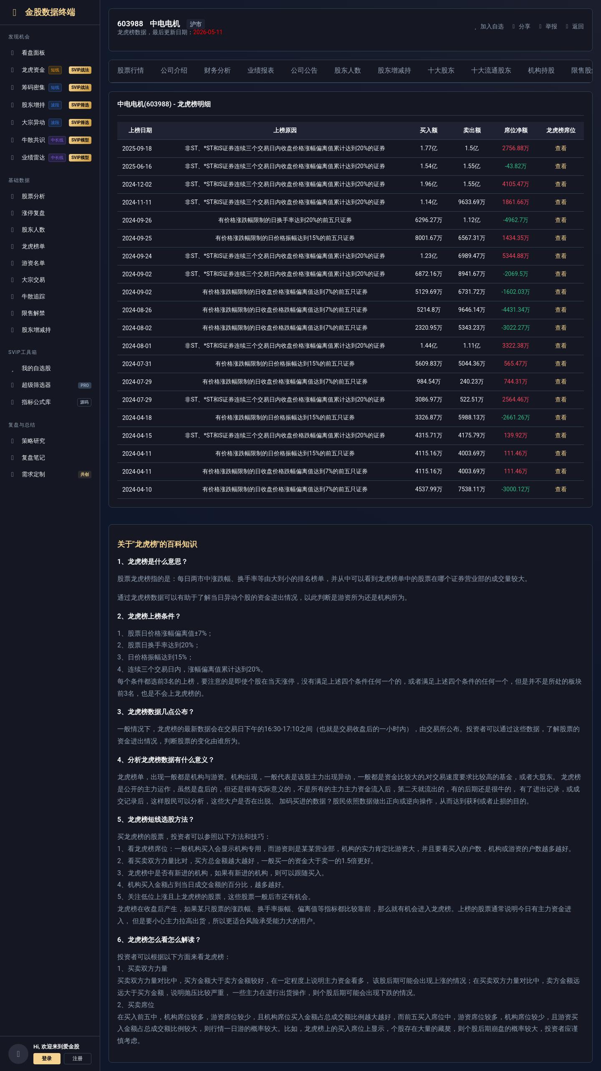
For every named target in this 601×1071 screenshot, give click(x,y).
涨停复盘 (26, 213)
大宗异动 (49, 123)
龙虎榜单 (26, 246)
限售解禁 (26, 313)
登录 (47, 1058)
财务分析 (217, 70)
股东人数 (26, 229)
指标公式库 (49, 402)
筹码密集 (49, 87)
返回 (573, 26)
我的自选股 (29, 368)
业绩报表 (260, 70)
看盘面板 (26, 52)
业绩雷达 (49, 158)
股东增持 (49, 105)
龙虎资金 (49, 70)
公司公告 (304, 70)
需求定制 (49, 474)
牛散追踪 (26, 296)
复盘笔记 (26, 457)
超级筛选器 (49, 385)
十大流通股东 (491, 70)
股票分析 (26, 196)
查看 (561, 148)
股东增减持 (29, 329)
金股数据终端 (41, 12)
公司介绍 (174, 70)
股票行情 (130, 70)
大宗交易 (26, 279)
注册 (78, 1058)
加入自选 (488, 26)
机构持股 (541, 70)
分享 (520, 26)
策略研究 (26, 441)
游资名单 (26, 263)
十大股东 (441, 70)
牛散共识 (49, 140)
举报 (547, 26)
